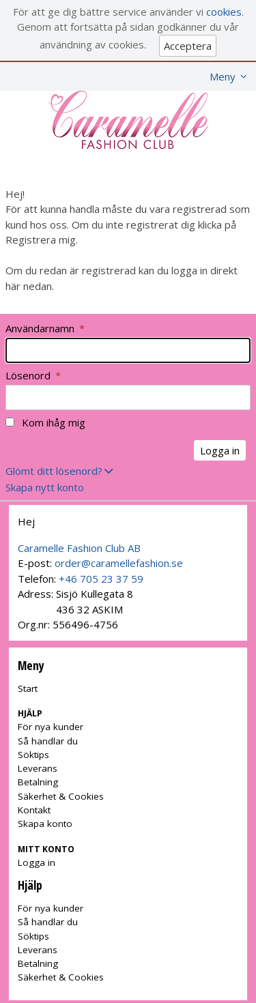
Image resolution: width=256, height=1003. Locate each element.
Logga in (36, 862)
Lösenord (33, 375)
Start (28, 688)
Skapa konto (45, 823)
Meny (223, 76)
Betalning (38, 782)
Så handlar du (48, 741)
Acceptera (188, 46)
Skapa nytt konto (44, 487)
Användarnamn (45, 328)
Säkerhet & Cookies (61, 796)
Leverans (37, 768)
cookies (224, 11)
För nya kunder (50, 727)
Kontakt (34, 810)
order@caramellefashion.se (119, 563)
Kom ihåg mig (53, 422)
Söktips (33, 754)
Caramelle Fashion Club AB (79, 548)
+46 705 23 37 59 (101, 578)
